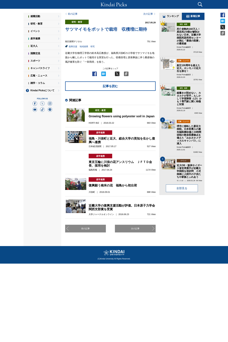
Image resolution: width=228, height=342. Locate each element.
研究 (92, 46)
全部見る (181, 188)
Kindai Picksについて (42, 90)
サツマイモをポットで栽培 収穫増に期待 (106, 29)
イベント (35, 31)
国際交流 (35, 53)
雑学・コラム (37, 83)
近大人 (34, 46)
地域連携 (84, 46)
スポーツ (35, 60)
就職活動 (35, 16)
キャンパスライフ (40, 68)
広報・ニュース (38, 75)
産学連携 (35, 38)
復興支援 (73, 46)
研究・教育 (36, 23)
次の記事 (148, 14)
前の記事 (73, 14)
